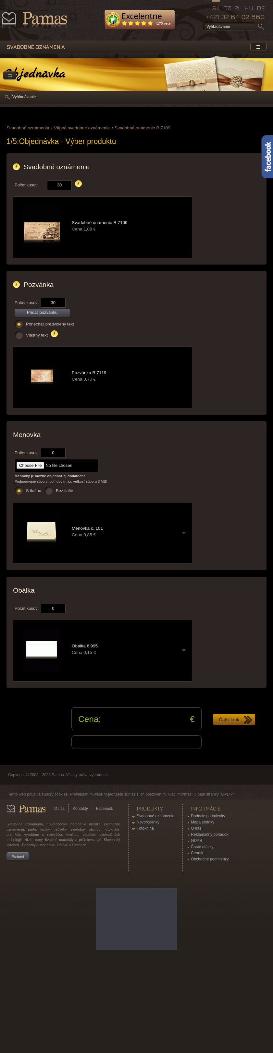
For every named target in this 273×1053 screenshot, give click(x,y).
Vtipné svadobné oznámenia (82, 127)
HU (249, 8)
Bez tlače (64, 490)
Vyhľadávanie (24, 97)
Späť (9, 75)
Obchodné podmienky (210, 859)
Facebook (104, 808)
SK (216, 8)
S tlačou (33, 490)
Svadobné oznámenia (27, 127)
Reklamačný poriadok (209, 834)
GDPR (196, 840)
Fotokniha (145, 828)
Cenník (197, 853)
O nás (59, 808)
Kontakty (80, 808)
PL (237, 8)
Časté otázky (202, 847)
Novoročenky (148, 822)
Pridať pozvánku (42, 312)
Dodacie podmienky (208, 816)
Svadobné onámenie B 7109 (142, 127)
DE (261, 8)
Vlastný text (37, 335)
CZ (227, 8)
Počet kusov (26, 185)
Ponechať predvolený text (50, 324)
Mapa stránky (202, 822)
